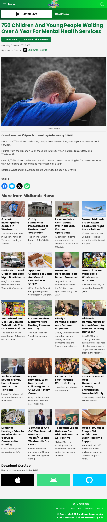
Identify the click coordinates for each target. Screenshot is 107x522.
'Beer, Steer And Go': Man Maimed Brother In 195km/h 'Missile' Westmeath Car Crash (40, 428)
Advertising (61, 508)
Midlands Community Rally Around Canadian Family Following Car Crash (94, 317)
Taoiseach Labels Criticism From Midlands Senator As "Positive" (67, 425)
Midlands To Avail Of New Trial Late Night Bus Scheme (13, 265)
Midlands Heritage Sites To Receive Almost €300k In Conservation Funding (13, 428)
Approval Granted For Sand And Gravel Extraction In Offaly (40, 269)
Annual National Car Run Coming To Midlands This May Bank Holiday (13, 315)
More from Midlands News (37, 39)
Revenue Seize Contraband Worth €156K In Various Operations (67, 217)
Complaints (89, 508)
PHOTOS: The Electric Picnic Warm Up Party (67, 371)
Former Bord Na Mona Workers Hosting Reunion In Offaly (40, 315)
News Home (11, 39)
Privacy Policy (75, 508)
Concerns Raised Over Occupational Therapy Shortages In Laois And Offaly (94, 376)
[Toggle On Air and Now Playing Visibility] (80, 14)
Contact (100, 508)
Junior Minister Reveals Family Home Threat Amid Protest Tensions (13, 375)
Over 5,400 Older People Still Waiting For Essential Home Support (94, 426)
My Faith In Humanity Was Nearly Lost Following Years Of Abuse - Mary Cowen (40, 376)
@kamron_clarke (35, 50)
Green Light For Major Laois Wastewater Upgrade (94, 267)
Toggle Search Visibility (102, 4)
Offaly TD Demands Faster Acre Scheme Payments (67, 315)
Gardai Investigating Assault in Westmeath (13, 216)
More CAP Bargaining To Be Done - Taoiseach (67, 265)
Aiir (101, 517)
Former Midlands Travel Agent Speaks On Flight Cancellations (94, 216)
